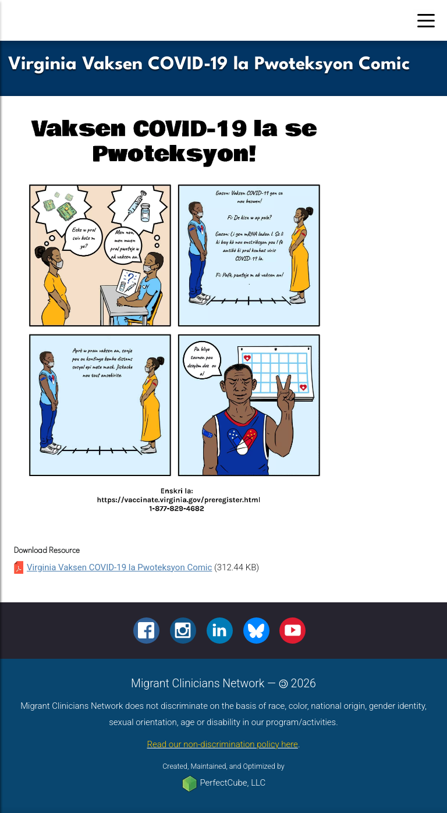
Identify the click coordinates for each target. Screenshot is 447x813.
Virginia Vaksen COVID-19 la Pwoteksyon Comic (119, 567)
